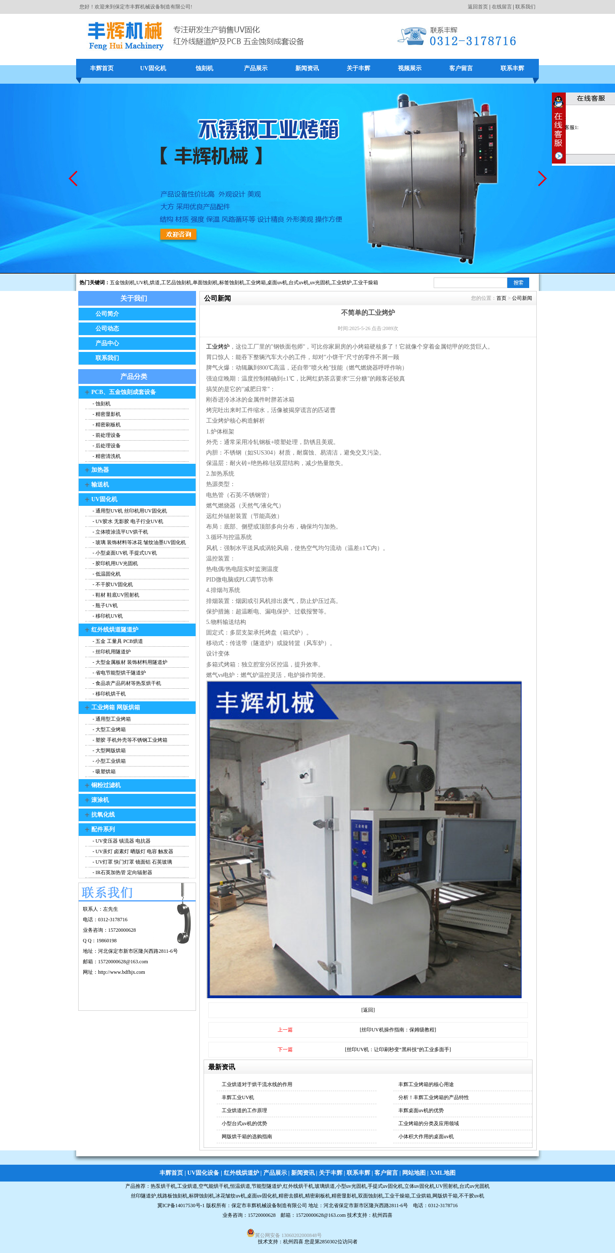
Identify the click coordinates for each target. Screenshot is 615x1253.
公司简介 (107, 314)
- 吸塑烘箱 (103, 772)
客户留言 (461, 68)
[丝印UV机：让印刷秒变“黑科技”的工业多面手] (398, 1049)
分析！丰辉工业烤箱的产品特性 (433, 1097)
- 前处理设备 (106, 435)
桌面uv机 (277, 282)
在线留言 (502, 7)
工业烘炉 (341, 282)
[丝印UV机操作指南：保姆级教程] (398, 1030)
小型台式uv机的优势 (244, 1123)
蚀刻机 (204, 68)
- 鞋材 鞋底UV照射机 (115, 595)
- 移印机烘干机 (108, 694)
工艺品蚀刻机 (176, 282)
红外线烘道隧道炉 (114, 629)
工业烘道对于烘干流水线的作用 (257, 1084)
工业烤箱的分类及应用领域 (428, 1123)
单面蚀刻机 (205, 282)
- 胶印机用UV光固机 (114, 563)
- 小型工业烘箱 (108, 761)
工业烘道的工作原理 (244, 1110)
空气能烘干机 (214, 1186)
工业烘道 (187, 1186)
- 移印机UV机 (107, 616)
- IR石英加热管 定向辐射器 (121, 872)
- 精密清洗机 (106, 456)
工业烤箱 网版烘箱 (115, 707)
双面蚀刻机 (370, 1196)
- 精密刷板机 (106, 425)
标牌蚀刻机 (201, 1196)
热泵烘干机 (163, 1186)
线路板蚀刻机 (172, 1196)
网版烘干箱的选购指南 (247, 1136)
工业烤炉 (218, 347)
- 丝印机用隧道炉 (111, 652)
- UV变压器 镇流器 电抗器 (121, 841)
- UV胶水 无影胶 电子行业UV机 (127, 521)
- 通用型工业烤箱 (111, 719)
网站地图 (414, 1173)
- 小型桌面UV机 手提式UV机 (124, 553)
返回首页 (478, 7)
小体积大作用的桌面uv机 (426, 1136)
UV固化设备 (203, 1173)
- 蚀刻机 (101, 404)
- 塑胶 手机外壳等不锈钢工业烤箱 (129, 740)
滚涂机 (100, 800)
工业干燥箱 (365, 282)
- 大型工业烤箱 (108, 729)
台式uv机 (299, 282)
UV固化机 (153, 68)
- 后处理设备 (106, 446)
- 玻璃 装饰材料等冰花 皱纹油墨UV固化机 (138, 542)
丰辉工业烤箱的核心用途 (426, 1084)
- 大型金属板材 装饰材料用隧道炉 (129, 662)
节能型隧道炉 (267, 1186)
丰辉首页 (102, 68)
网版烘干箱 (445, 1196)
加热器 (100, 470)
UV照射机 (447, 1186)
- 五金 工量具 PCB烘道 (117, 641)
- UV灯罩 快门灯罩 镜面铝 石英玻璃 (131, 862)
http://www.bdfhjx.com (121, 972)
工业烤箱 (256, 282)
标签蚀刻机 (231, 282)
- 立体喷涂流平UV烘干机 (119, 532)
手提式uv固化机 (385, 1186)
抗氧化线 (103, 815)
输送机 (100, 484)
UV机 (142, 282)
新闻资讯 (307, 68)
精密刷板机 (317, 1196)
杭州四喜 (293, 1242)
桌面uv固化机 (262, 1196)
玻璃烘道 (325, 1186)
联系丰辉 (512, 68)
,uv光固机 (319, 282)
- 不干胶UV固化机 (112, 584)
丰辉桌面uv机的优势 (421, 1110)
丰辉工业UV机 (238, 1097)
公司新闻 (522, 298)
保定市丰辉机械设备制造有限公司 (269, 1205)
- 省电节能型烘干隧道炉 (118, 673)
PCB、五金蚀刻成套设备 (123, 392)
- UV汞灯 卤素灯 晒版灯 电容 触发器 (132, 851)
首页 (501, 298)
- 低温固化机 (106, 574)
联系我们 (525, 7)
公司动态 (107, 328)
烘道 (155, 282)
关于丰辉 (358, 68)
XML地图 (443, 1173)
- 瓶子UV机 (104, 605)
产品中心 (107, 343)
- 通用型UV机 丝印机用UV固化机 (129, 511)
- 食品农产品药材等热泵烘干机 (126, 683)
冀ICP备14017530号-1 (181, 1205)
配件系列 (103, 829)
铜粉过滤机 (106, 785)
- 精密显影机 (106, 414)
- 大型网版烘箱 (108, 750)
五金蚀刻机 (122, 282)
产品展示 (256, 68)
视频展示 (409, 68)
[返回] (368, 1010)
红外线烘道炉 (241, 1173)
